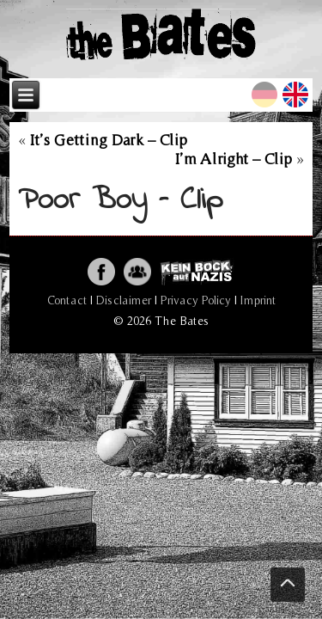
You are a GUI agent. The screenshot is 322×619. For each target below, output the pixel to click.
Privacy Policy (196, 300)
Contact (67, 300)
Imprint (258, 300)
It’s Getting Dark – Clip (108, 140)
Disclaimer (123, 300)
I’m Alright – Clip (233, 159)
